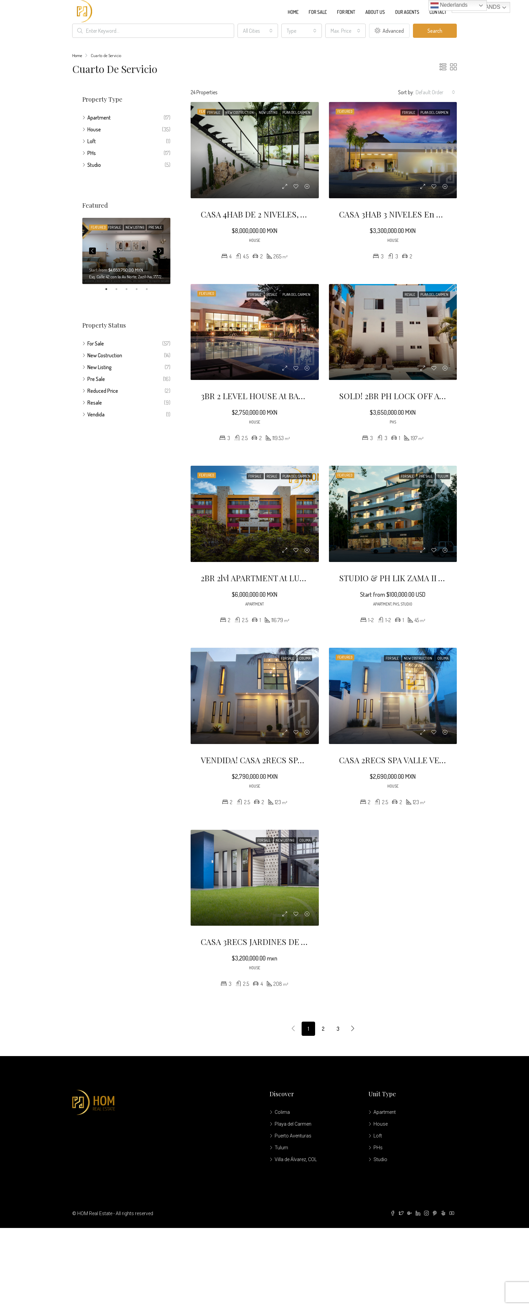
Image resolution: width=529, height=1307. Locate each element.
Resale (94, 402)
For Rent (346, 12)
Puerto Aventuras (293, 1135)
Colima (282, 1112)
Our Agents (407, 12)
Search (434, 30)
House (94, 129)
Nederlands (449, 5)
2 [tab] (119, 289)
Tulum (281, 1147)
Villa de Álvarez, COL (296, 1159)
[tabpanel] (126, 251)
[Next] (353, 1029)
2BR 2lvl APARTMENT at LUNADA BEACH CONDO (291, 577)
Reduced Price (102, 390)
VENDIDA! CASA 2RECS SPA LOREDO (269, 759)
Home (293, 12)
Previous (92, 251)
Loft (91, 141)
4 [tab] (140, 289)
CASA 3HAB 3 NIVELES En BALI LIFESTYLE (418, 214)
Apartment (99, 117)
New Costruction (104, 355)
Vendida (96, 414)
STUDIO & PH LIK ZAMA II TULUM (402, 577)
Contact (438, 12)
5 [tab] (150, 289)
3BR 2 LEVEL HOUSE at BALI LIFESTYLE (275, 395)
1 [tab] (109, 289)
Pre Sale (96, 379)
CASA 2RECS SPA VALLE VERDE (397, 759)
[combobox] (258, 31)
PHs (91, 153)
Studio (94, 164)
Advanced (389, 30)
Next (160, 251)
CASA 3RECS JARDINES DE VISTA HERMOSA (282, 941)
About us (375, 12)
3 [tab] (130, 289)
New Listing (99, 367)
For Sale (318, 12)
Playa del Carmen (293, 1124)
